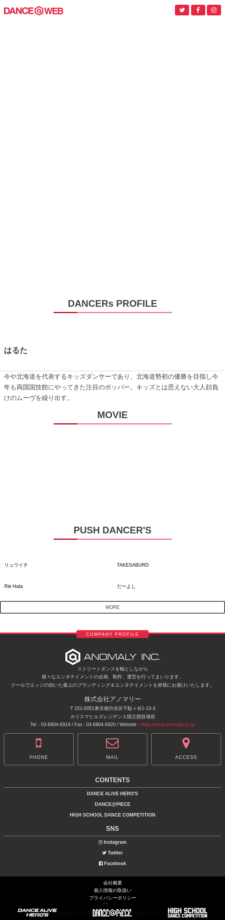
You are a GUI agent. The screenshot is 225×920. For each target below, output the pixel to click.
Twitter (112, 853)
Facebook (112, 863)
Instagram (112, 842)
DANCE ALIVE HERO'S (112, 793)
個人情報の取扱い (113, 890)
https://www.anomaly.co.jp (168, 724)
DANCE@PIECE (112, 804)
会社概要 (112, 883)
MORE (113, 607)
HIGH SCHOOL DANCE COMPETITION (112, 815)
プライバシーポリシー (112, 898)
